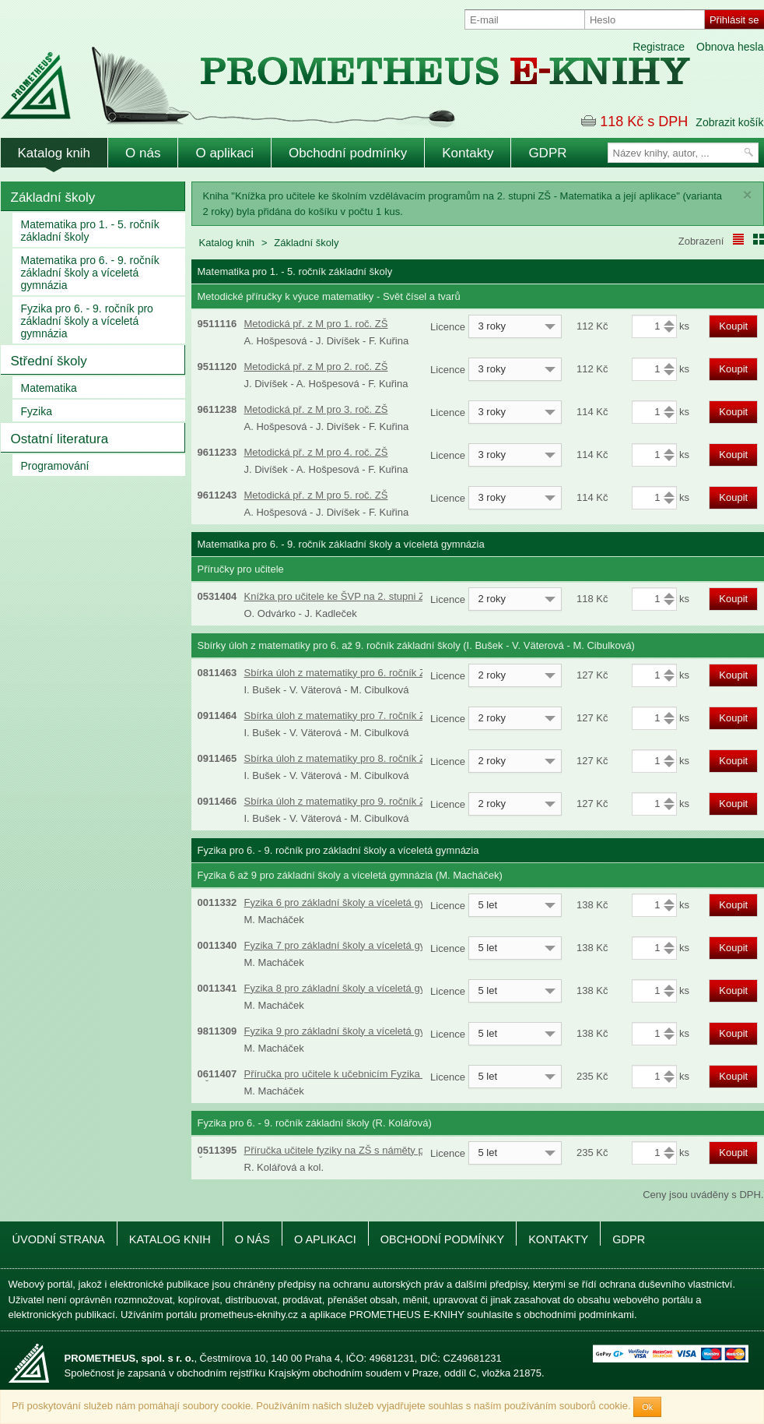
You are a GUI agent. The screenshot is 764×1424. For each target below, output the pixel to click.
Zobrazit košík (729, 122)
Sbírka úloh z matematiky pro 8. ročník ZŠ (338, 758)
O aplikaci (224, 153)
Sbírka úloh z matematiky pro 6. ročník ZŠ (338, 673)
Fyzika (36, 411)
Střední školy (49, 361)
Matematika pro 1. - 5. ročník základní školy (90, 230)
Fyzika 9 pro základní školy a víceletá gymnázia (351, 1031)
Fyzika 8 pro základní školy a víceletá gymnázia (351, 988)
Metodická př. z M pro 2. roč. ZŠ (316, 366)
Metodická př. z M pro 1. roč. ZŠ (316, 324)
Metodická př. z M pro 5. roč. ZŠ (316, 495)
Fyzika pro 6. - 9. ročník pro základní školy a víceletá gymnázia (87, 321)
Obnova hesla (729, 47)
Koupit (733, 326)
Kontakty (467, 153)
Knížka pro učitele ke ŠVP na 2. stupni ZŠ (338, 596)
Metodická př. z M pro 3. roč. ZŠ (316, 409)
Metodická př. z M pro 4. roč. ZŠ (316, 452)
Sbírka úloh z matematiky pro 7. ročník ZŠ (338, 715)
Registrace (659, 47)
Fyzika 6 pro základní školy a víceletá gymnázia (351, 902)
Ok (647, 1407)
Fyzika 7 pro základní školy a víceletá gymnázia (351, 945)
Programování (55, 466)
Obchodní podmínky (348, 153)
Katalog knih (54, 153)
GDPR (547, 153)
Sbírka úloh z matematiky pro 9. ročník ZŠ (338, 801)
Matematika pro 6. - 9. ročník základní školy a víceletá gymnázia (90, 272)
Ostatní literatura (60, 439)
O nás (142, 153)
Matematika (49, 388)
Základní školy (53, 197)
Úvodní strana (58, 1239)
